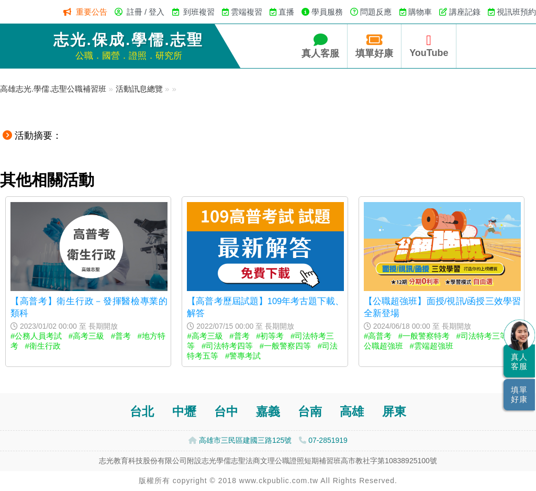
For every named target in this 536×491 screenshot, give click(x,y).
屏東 (394, 411)
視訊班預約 (516, 11)
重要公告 (91, 11)
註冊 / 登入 (146, 11)
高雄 (352, 411)
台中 (226, 411)
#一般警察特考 (424, 335)
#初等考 (270, 335)
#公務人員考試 (36, 335)
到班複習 (199, 11)
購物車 (420, 11)
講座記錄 (465, 11)
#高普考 (378, 335)
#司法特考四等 (227, 345)
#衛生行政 (43, 345)
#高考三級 (86, 335)
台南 (310, 411)
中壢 (184, 411)
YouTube (428, 46)
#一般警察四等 (285, 345)
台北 (142, 411)
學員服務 (327, 11)
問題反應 (376, 11)
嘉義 (268, 411)
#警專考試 (243, 355)
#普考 (121, 335)
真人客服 (320, 46)
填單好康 (374, 46)
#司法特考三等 (482, 335)
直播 (286, 11)
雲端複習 (246, 11)
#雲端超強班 (431, 345)
